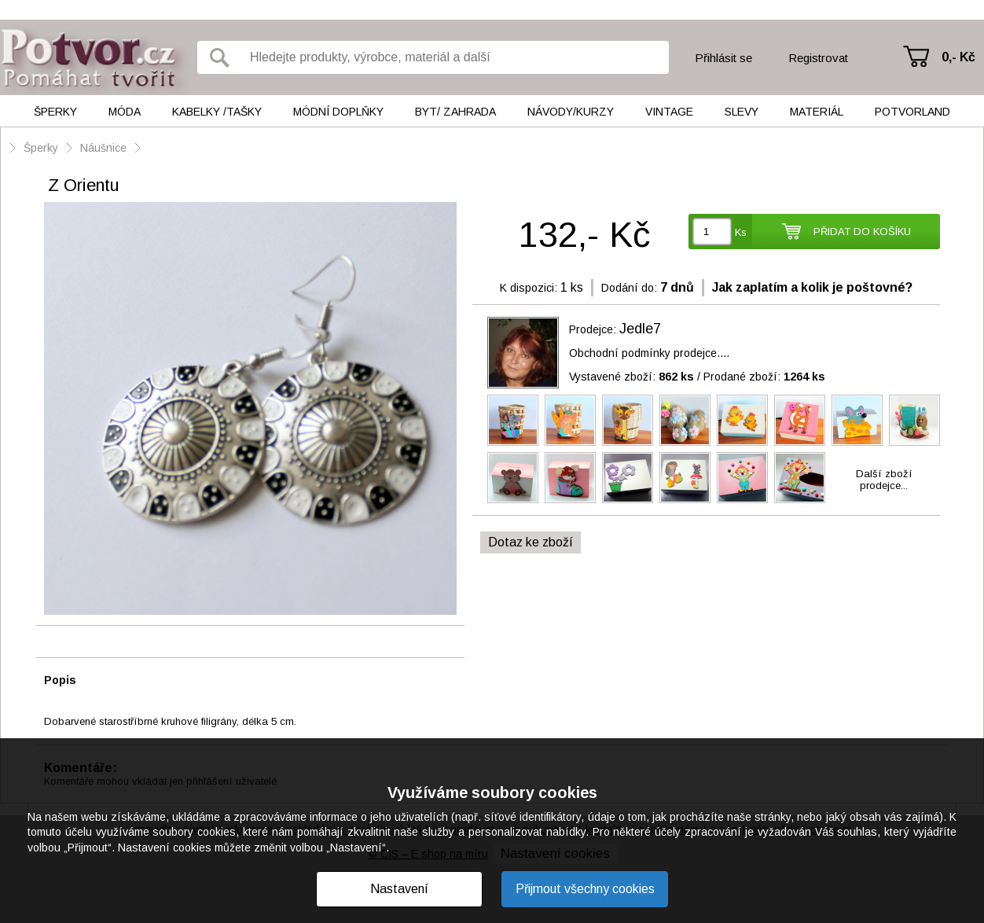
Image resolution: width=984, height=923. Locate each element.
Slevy (741, 111)
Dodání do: (629, 287)
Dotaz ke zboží (530, 542)
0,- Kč (958, 57)
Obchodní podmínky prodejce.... (649, 353)
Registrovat (818, 57)
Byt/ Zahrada (455, 111)
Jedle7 (640, 328)
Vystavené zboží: (631, 376)
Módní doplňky (338, 111)
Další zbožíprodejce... (884, 479)
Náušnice (103, 148)
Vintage (669, 111)
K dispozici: (528, 287)
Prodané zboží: (764, 376)
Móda (124, 111)
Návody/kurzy (570, 111)
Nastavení (399, 888)
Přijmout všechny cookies (585, 888)
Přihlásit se (723, 57)
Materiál (816, 111)
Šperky (55, 111)
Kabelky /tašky (217, 111)
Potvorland (912, 111)
